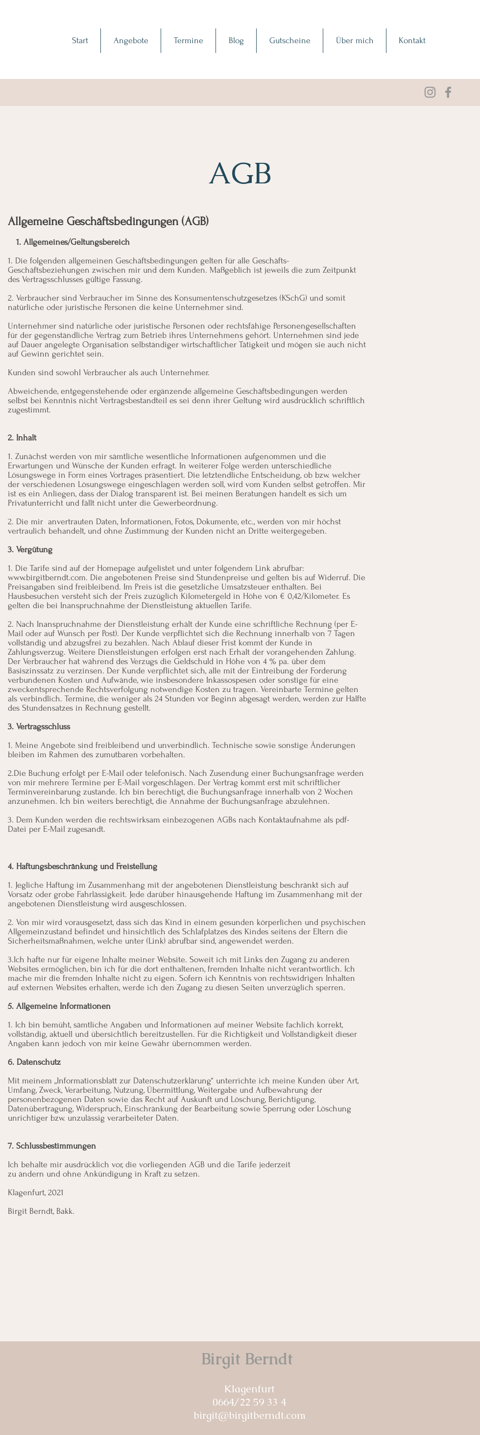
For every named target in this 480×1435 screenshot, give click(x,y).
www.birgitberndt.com (47, 577)
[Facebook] (448, 92)
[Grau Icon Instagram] (430, 92)
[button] (130, 40)
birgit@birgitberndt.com (249, 1415)
